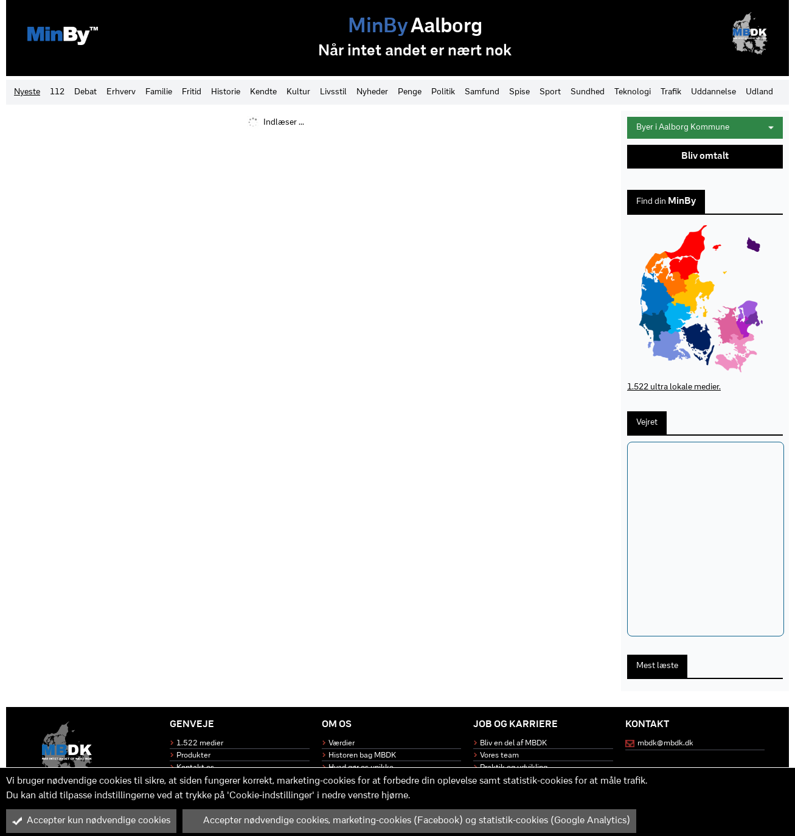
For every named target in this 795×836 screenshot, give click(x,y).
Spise (519, 92)
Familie (158, 92)
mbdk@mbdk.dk (665, 743)
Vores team (499, 755)
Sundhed (588, 92)
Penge (410, 92)
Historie (225, 92)
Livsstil (333, 92)
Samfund (482, 92)
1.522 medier (199, 743)
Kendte (263, 92)
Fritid (191, 92)
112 (57, 92)
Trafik (671, 92)
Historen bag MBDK (362, 755)
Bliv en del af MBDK (513, 743)
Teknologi (632, 92)
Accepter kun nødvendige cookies (91, 821)
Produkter (193, 755)
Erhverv (121, 92)
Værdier (341, 743)
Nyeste (27, 92)
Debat (85, 92)
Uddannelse (713, 92)
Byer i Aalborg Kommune (705, 127)
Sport (550, 92)
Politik (443, 92)
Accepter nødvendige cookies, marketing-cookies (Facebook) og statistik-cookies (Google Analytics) (409, 821)
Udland (759, 92)
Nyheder (372, 92)
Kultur (298, 92)
